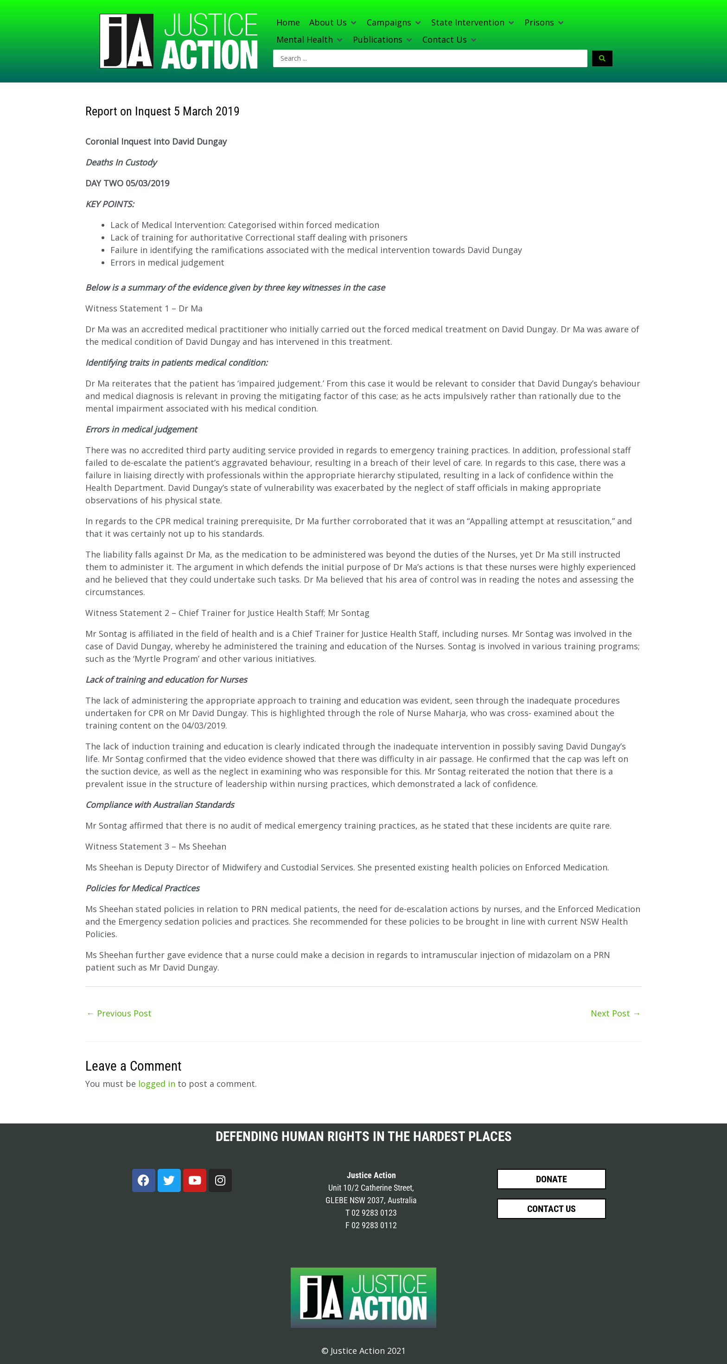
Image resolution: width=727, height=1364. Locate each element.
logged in (156, 1083)
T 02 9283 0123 (371, 1213)
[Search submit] (602, 58)
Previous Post (119, 1013)
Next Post (616, 1013)
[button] (333, 22)
